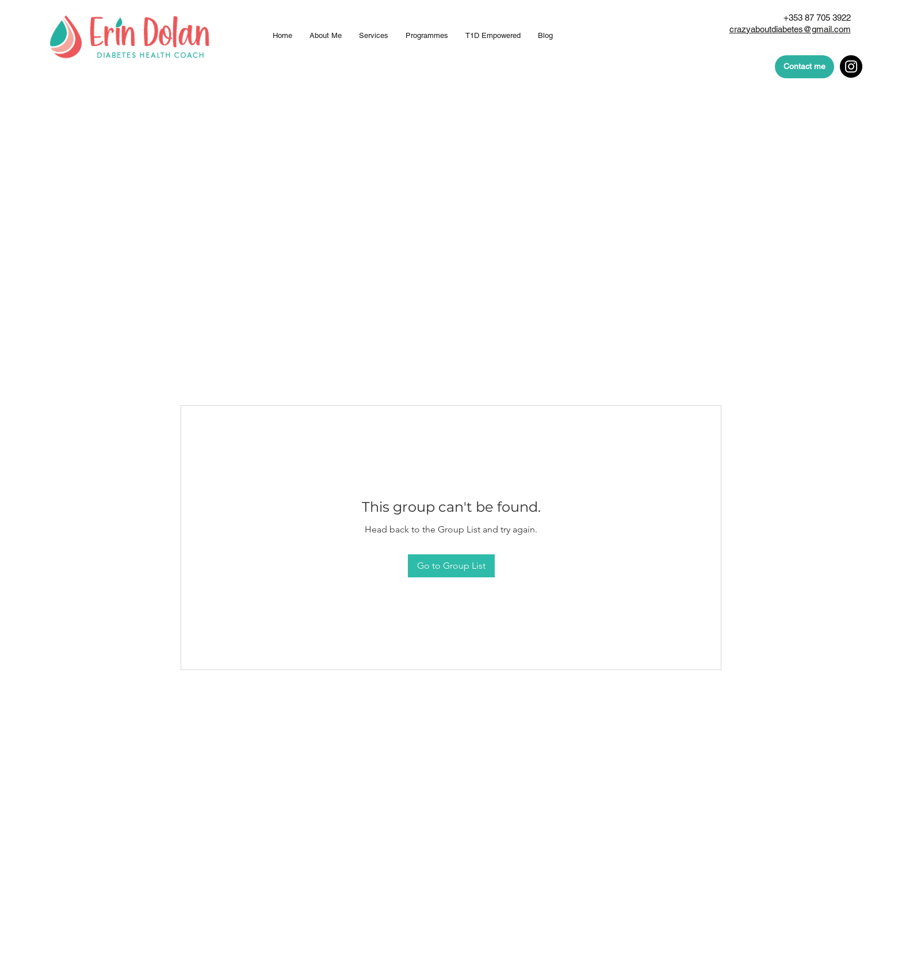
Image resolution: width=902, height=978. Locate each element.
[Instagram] (851, 66)
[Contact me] (804, 66)
